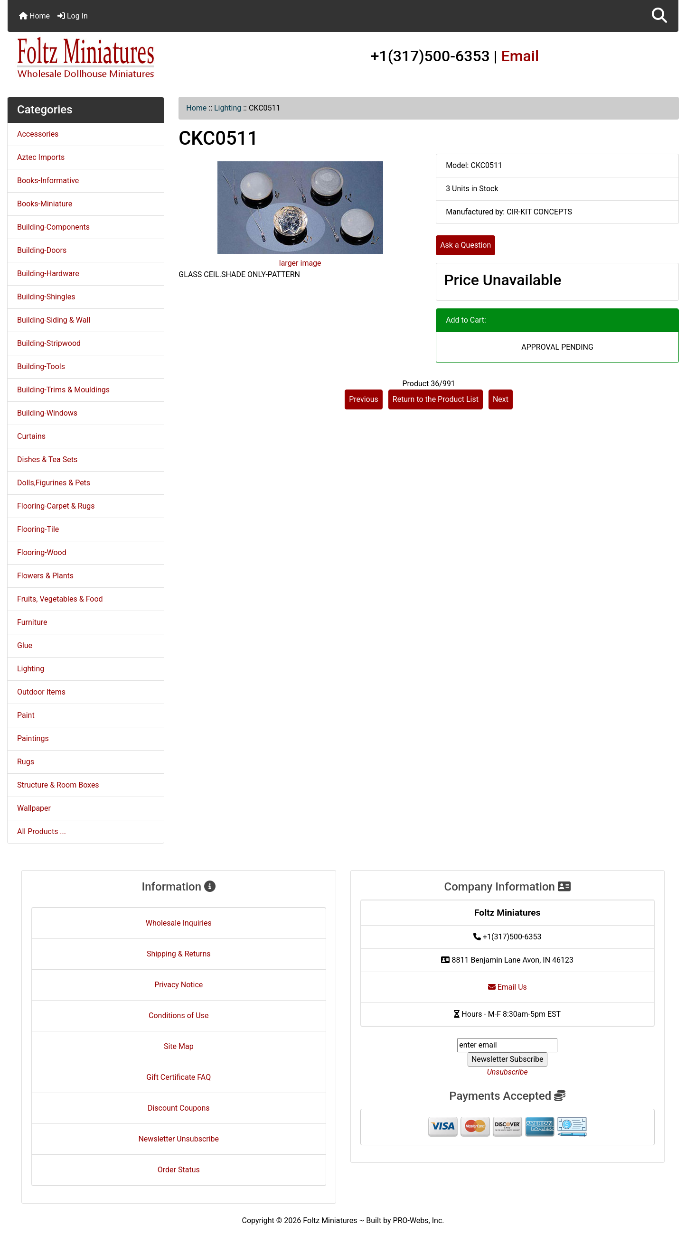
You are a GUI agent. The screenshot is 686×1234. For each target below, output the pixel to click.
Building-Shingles (46, 296)
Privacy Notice (178, 984)
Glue (24, 645)
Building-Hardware (48, 273)
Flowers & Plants (45, 575)
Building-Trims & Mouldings (63, 389)
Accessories (37, 134)
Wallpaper (34, 808)
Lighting (227, 107)
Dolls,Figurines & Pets (53, 482)
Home (34, 15)
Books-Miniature (44, 203)
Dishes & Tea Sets (47, 459)
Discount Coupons (179, 1108)
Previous (363, 399)
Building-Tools (41, 366)
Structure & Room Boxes (58, 784)
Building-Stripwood (49, 343)
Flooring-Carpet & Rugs (56, 505)
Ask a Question (465, 245)
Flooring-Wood (41, 552)
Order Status (179, 1169)
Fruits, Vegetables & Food (60, 598)
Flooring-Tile (38, 529)
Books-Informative (48, 180)
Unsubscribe (507, 1071)
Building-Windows (47, 413)
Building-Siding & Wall (53, 320)
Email (520, 56)
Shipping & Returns (179, 953)
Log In (72, 15)
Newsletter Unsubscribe (178, 1138)
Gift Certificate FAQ (178, 1077)
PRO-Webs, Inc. (418, 1220)
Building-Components (53, 227)
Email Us (507, 987)
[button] (659, 16)
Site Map (179, 1046)
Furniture (32, 622)
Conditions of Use (178, 1015)
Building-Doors (41, 250)
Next (500, 399)
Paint (26, 715)
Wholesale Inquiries (179, 923)
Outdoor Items (41, 691)
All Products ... (41, 831)
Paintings (33, 738)
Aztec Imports (41, 157)
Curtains (31, 436)
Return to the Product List (436, 399)
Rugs (25, 761)
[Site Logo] (119, 58)
